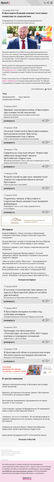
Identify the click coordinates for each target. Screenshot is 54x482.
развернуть (9, 121)
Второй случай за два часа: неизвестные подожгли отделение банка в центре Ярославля (25, 179)
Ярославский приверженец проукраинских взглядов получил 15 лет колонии (24, 402)
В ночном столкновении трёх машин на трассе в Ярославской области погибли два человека (25, 292)
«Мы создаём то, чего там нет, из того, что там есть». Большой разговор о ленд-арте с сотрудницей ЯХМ (24, 268)
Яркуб (4, 2)
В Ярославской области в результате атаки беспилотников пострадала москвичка (27, 353)
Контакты (4, 460)
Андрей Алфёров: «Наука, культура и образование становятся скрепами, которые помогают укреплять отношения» (24, 235)
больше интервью (27, 280)
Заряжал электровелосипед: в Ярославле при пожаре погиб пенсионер (26, 111)
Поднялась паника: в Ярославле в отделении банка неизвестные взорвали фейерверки (26, 201)
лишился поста (11, 70)
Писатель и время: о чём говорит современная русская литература (25, 248)
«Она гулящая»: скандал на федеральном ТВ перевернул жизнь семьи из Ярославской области (26, 410)
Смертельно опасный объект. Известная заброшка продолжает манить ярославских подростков (26, 156)
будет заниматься (9, 81)
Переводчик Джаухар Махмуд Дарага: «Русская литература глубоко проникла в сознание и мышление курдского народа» (25, 255)
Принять (27, 478)
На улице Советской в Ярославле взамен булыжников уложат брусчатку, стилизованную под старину (26, 134)
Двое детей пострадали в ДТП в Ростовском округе (24, 435)
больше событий (27, 439)
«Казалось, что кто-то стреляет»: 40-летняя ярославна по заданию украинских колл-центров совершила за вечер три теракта (26, 419)
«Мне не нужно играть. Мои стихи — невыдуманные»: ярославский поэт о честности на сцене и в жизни (24, 262)
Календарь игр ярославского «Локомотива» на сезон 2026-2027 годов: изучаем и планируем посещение (26, 333)
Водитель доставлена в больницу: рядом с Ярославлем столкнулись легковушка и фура (25, 394)
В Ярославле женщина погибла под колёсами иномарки (23, 313)
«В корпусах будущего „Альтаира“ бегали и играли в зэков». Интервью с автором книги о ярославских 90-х (25, 274)
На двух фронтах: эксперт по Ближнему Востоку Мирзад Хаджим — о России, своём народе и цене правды (26, 242)
